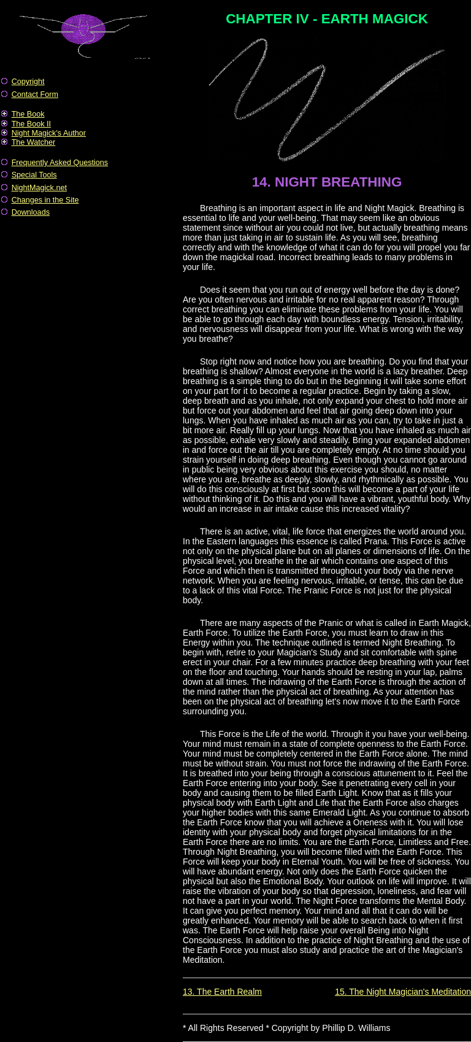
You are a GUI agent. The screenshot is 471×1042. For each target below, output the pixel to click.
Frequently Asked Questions (60, 162)
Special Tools (34, 175)
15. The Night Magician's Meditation (403, 992)
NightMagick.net (39, 187)
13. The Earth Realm (222, 992)
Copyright (28, 81)
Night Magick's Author (49, 133)
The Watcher (34, 142)
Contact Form (35, 94)
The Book (28, 114)
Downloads (31, 212)
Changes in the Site (45, 200)
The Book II (31, 124)
